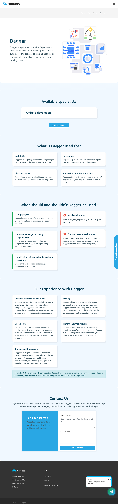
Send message (77, 448)
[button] (113, 4)
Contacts (47, 480)
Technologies (92, 13)
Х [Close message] (108, 479)
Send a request (59, 125)
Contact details (65, 415)
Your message (65, 431)
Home (83, 13)
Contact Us (47, 476)
